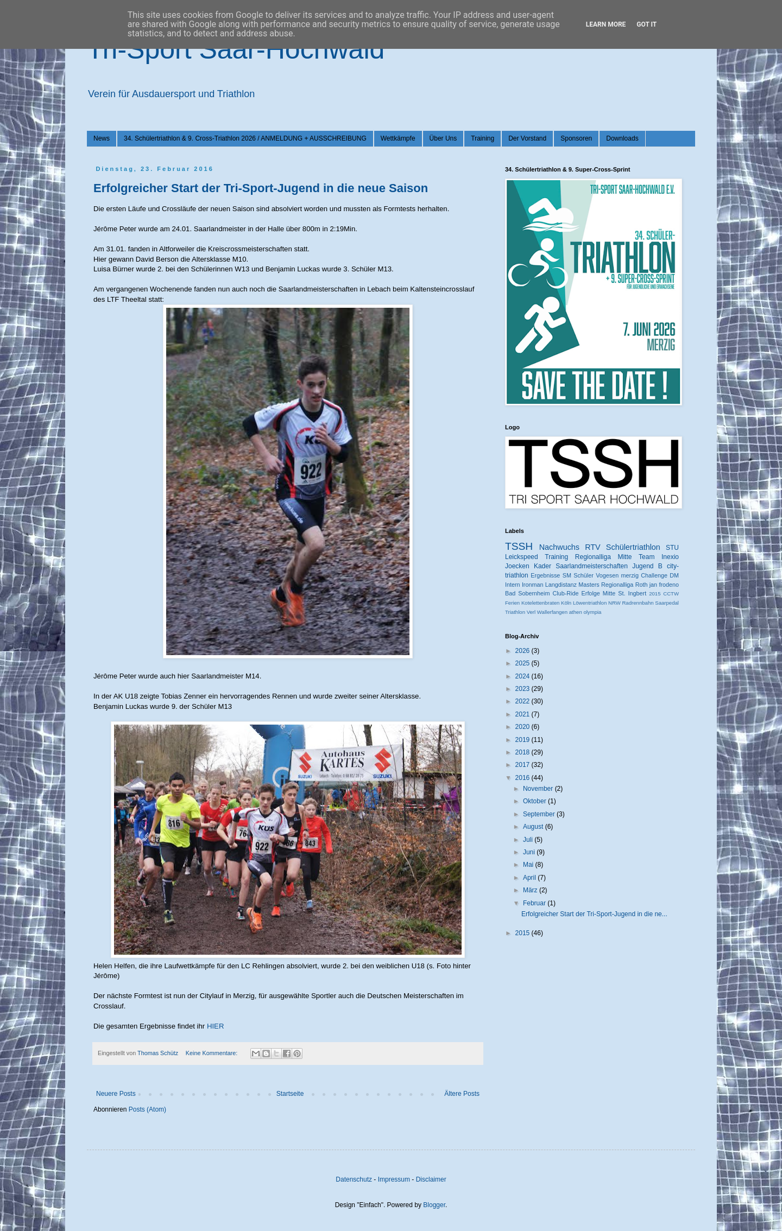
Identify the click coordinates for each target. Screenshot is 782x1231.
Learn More (606, 24)
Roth (641, 584)
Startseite (290, 1093)
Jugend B (647, 566)
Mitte (609, 593)
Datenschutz (354, 1179)
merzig (630, 575)
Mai (529, 864)
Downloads (622, 138)
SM (567, 575)
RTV (593, 547)
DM (674, 575)
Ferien (512, 603)
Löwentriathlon (590, 603)
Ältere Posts (462, 1093)
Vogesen (607, 575)
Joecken (517, 566)
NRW (614, 603)
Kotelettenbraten (540, 603)
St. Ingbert (632, 593)
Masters (588, 584)
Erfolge (591, 593)
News (101, 138)
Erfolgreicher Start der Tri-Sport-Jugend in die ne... (594, 914)
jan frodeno (664, 584)
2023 (523, 689)
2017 (523, 765)
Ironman (533, 584)
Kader (542, 566)
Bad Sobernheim (527, 593)
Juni (530, 852)
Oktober (535, 801)
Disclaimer (431, 1179)
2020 (523, 727)
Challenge (654, 575)
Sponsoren (576, 138)
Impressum (394, 1179)
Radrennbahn (637, 603)
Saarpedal (667, 603)
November (539, 788)
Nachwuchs (559, 547)
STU (672, 547)
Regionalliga (617, 584)
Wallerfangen (552, 612)
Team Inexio (659, 557)
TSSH (519, 546)
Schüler (583, 575)
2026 (523, 651)
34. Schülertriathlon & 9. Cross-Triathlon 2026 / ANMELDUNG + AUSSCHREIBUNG (245, 138)
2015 (654, 594)
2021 (523, 714)
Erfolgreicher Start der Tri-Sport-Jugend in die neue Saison (260, 188)
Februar (535, 903)
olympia (592, 612)
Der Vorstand (527, 138)
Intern (512, 584)
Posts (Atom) (147, 1109)
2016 (523, 778)
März (531, 890)
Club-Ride (566, 593)
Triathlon (515, 612)
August (534, 826)
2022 (523, 701)
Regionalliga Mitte (603, 557)
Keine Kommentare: (212, 1053)
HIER (215, 1026)
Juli (528, 839)
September (540, 814)
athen (575, 612)
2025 (523, 663)
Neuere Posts (116, 1093)
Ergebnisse (545, 575)
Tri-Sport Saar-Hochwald (235, 49)
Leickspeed (521, 557)
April (530, 877)
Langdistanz (561, 584)
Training (482, 138)
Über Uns (443, 138)
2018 (523, 752)
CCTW (671, 594)
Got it (646, 24)
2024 (523, 676)
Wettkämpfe (398, 138)
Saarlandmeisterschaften (592, 566)
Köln (566, 603)
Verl (531, 612)
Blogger (434, 1205)
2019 (523, 740)
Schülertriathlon (633, 547)
